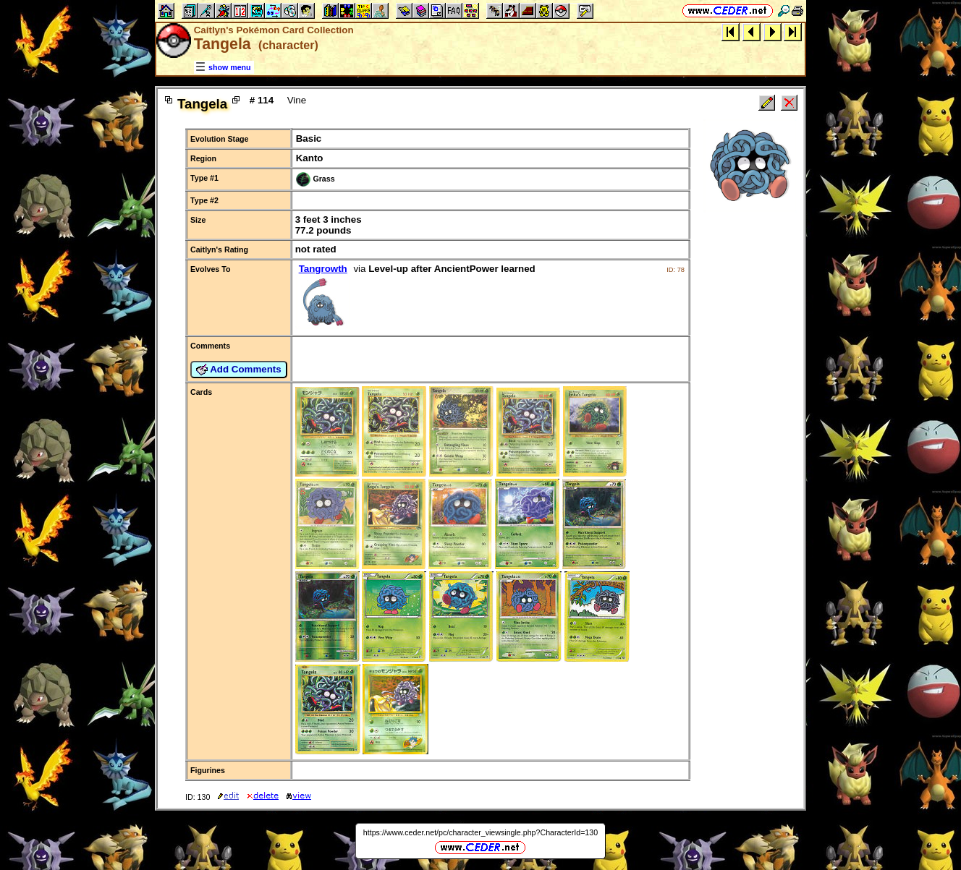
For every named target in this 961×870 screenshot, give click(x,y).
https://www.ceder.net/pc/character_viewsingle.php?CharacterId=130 (480, 832)
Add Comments (238, 369)
